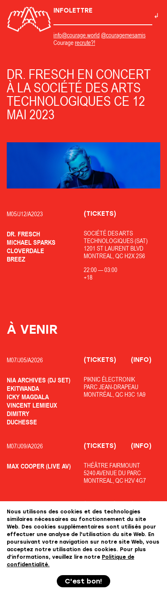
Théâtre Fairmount (112, 465)
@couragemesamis (123, 35)
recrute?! (85, 42)
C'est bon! (83, 581)
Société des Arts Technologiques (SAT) (116, 237)
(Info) (141, 360)
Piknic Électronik (109, 379)
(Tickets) (100, 213)
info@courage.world (76, 35)
